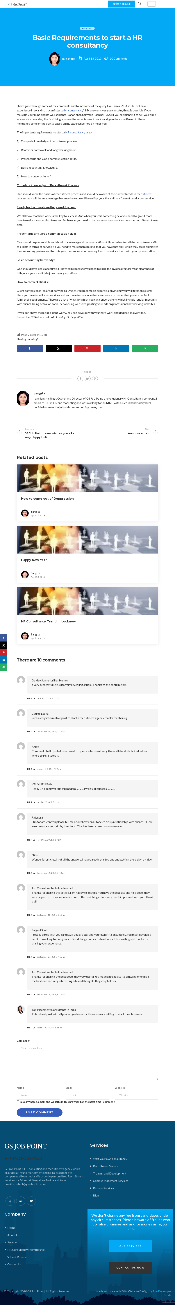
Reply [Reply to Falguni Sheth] (31, 957)
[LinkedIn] (20, 1201)
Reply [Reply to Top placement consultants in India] (31, 1027)
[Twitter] (31, 1201)
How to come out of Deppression (47, 498)
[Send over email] (145, 348)
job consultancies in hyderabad (52, 888)
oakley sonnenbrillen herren (50, 680)
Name (20, 1087)
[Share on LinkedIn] (116, 348)
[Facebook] (10, 1201)
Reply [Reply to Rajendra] (31, 840)
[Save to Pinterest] (87, 348)
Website (120, 1087)
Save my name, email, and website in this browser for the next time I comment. (67, 1101)
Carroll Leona (40, 713)
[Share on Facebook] (30, 348)
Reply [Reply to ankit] (31, 769)
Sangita (70, 58)
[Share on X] (59, 348)
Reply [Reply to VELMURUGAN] (31, 802)
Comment (23, 1040)
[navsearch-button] (140, 4)
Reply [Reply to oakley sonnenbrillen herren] (31, 698)
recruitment (144, 194)
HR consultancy (75, 132)
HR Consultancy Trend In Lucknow (48, 621)
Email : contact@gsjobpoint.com (25, 1184)
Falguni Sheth (40, 930)
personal (87, 28)
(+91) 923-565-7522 (23, 1158)
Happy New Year (34, 560)
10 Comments (118, 58)
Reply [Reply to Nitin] (31, 873)
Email (69, 1087)
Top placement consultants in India (54, 1009)
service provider (32, 119)
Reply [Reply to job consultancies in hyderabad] (31, 915)
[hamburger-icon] (151, 4)
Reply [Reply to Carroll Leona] (31, 731)
